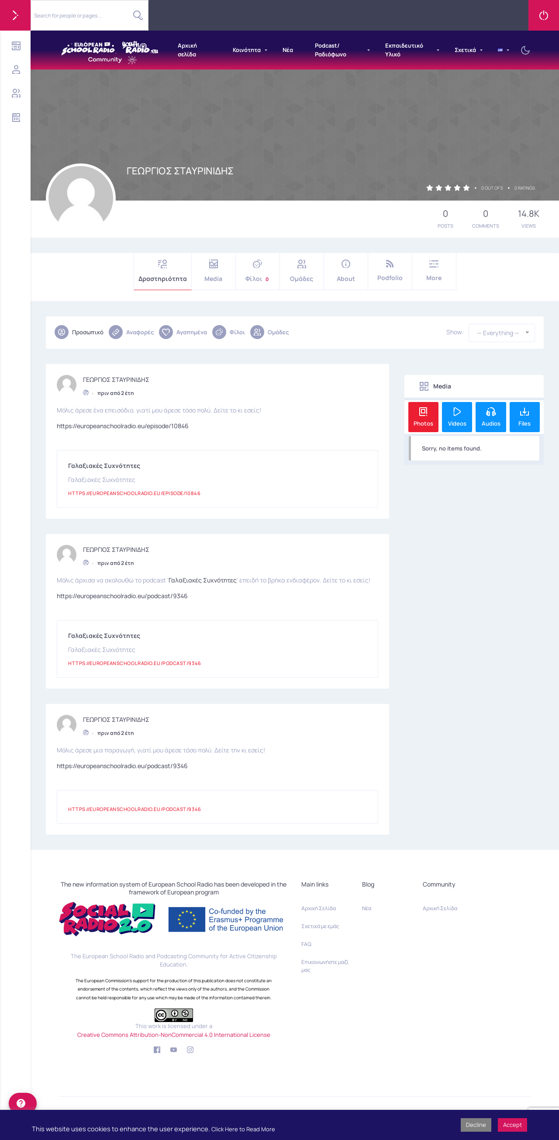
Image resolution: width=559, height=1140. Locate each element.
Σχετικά (465, 50)
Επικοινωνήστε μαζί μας (325, 966)
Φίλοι (257, 271)
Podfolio (390, 271)
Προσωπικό (79, 332)
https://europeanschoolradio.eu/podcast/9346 (122, 593)
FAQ (306, 944)
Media (213, 271)
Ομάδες (301, 271)
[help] (23, 1103)
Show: (455, 332)
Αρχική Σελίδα (318, 908)
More (434, 271)
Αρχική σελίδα (187, 50)
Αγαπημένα (183, 332)
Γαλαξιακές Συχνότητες (203, 578)
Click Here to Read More (243, 1129)
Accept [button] (512, 1125)
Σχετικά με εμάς (320, 926)
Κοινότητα (247, 50)
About (345, 271)
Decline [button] (476, 1125)
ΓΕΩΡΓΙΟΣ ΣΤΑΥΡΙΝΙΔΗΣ (116, 377)
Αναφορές (131, 332)
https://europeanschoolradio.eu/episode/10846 (123, 423)
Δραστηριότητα (162, 271)
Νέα (288, 50)
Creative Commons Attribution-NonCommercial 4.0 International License (173, 1035)
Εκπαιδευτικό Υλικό (404, 50)
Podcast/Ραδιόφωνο (330, 50)
